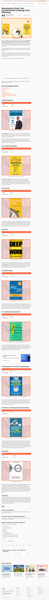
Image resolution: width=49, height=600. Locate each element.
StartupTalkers (13, 3)
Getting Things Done (5, 87)
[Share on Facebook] (9, 545)
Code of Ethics (40, 589)
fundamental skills (9, 403)
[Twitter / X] (2, 593)
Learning (22, 3)
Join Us (20, 15)
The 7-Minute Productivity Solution (7, 93)
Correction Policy (29, 596)
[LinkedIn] (5, 593)
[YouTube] (7, 593)
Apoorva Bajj (11, 14)
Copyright (28, 592)
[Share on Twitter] (6, 545)
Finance (18, 3)
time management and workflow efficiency (13, 134)
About (17, 589)
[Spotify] (9, 593)
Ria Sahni (7, 14)
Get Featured (45, 3)
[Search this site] (34, 3)
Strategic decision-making (14, 308)
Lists (25, 3)
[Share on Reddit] (19, 545)
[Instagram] (6, 593)
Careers (28, 3)
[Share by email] (23, 545)
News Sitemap (40, 592)
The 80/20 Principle (4, 92)
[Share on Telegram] (16, 545)
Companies (8, 3)
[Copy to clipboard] (26, 545)
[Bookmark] (29, 545)
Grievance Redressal (41, 593)
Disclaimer (28, 593)
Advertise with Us (18, 593)
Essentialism (3, 96)
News (5, 3)
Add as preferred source (27, 15)
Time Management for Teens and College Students (9, 94)
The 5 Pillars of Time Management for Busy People (9, 95)
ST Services (40, 3)
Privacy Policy (29, 589)
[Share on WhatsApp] (3, 545)
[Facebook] (3, 593)
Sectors (31, 3)
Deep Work (3, 91)
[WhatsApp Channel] (10, 593)
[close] (48, 1)
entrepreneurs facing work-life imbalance (16, 446)
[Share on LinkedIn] (13, 545)
